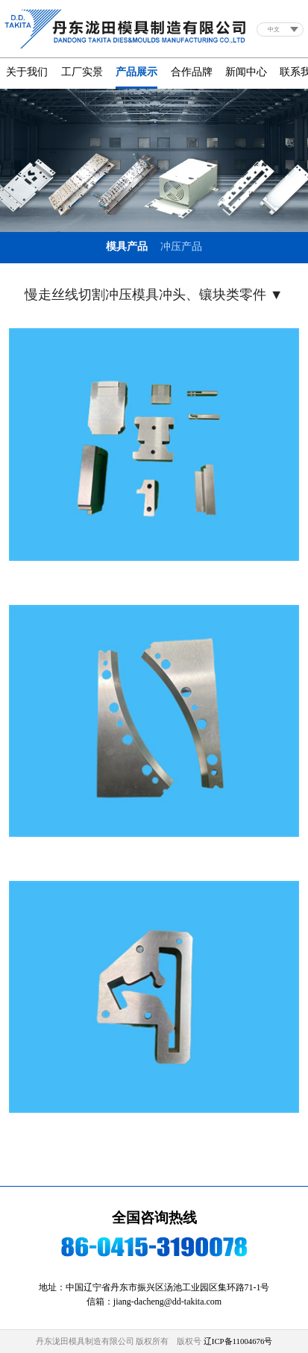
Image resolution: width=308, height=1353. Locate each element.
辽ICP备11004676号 (238, 1341)
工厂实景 (82, 72)
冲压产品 (181, 246)
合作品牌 (192, 72)
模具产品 (127, 246)
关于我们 (27, 72)
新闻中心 (246, 72)
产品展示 (136, 72)
